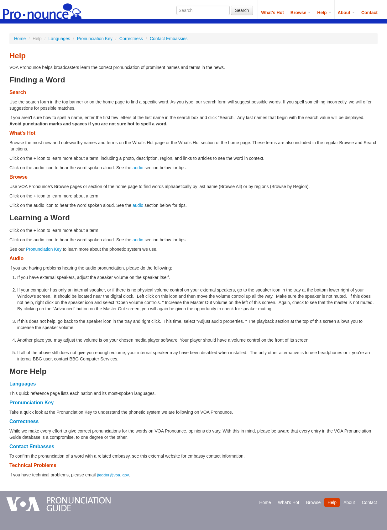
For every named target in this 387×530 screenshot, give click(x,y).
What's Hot (272, 12)
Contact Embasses (31, 446)
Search (242, 10)
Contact (369, 12)
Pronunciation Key (94, 38)
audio (138, 167)
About (346, 12)
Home (20, 38)
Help (324, 12)
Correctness (131, 38)
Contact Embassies (169, 38)
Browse (300, 12)
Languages (59, 38)
